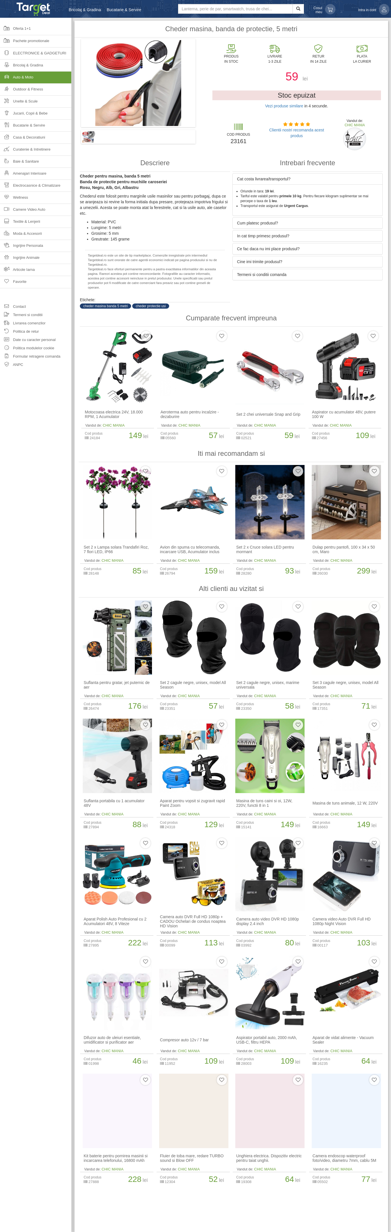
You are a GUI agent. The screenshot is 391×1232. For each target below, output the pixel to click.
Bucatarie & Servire (124, 9)
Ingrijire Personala (21, 247)
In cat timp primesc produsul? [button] (263, 236)
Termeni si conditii (21, 315)
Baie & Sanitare (19, 163)
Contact (13, 307)
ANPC (11, 365)
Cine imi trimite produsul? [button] (259, 261)
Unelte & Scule (19, 102)
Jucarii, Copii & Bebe (24, 115)
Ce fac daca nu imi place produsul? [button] (268, 249)
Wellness (14, 199)
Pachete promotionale (24, 42)
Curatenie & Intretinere (25, 151)
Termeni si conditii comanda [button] (262, 274)
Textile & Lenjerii (20, 223)
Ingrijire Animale (20, 259)
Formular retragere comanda (30, 357)
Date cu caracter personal (28, 340)
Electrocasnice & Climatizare (30, 187)
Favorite (13, 283)
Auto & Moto (36, 78)
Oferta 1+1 (15, 30)
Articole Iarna (17, 271)
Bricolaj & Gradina (85, 9)
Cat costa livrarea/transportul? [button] (264, 179)
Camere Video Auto (22, 211)
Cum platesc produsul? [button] (257, 223)
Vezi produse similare (284, 106)
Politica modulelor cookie (27, 348)
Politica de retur (19, 332)
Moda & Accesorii (21, 235)
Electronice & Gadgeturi (33, 54)
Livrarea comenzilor (23, 324)
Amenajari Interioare (23, 175)
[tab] (307, 179)
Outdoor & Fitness (21, 90)
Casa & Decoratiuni (22, 139)
